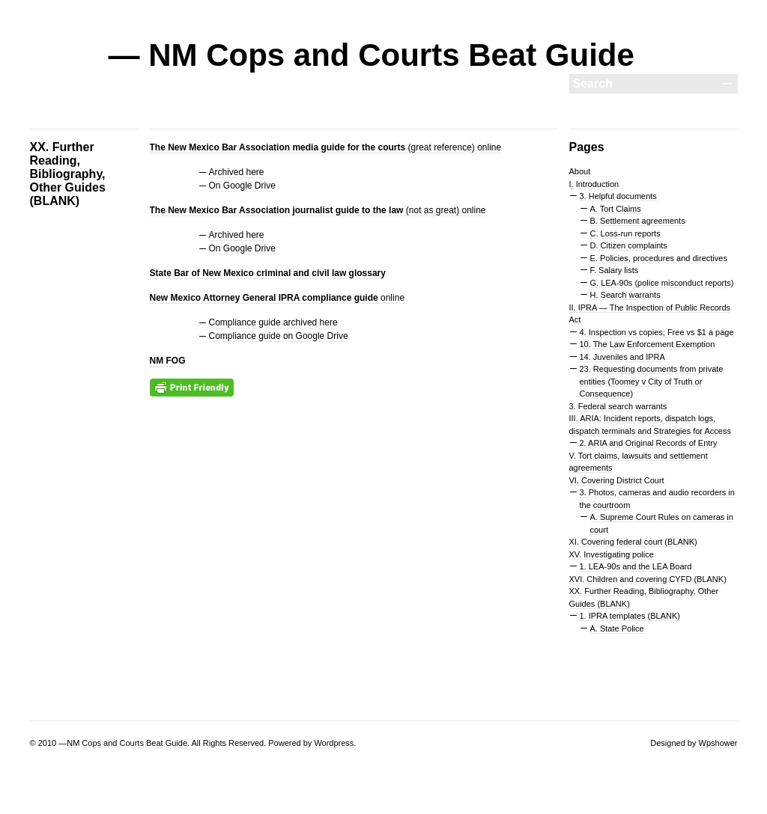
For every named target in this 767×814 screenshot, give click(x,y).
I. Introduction (594, 184)
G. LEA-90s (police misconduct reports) (662, 282)
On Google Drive (242, 185)
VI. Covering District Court (616, 480)
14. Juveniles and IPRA (622, 356)
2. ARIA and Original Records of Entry (649, 442)
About (580, 171)
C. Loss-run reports (625, 233)
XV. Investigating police (611, 554)
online (277, 298)
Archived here (236, 172)
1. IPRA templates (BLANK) (630, 615)
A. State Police (617, 628)
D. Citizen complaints (628, 245)
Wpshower (718, 742)
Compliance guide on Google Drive (278, 336)
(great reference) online (326, 147)
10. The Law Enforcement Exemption (647, 344)
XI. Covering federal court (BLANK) (633, 541)
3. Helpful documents (618, 196)
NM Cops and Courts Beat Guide (127, 742)
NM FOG (168, 360)
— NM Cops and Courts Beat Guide (371, 55)
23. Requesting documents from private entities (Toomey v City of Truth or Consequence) (652, 381)
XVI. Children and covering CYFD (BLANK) (648, 579)
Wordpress (334, 742)
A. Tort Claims (615, 208)
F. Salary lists (614, 270)
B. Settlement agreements (637, 220)
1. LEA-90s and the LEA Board (636, 566)
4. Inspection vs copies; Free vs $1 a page (657, 332)
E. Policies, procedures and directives (658, 258)
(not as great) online (318, 210)
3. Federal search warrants (618, 406)
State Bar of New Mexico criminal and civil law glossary (268, 273)
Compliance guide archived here (273, 322)
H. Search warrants (625, 294)
